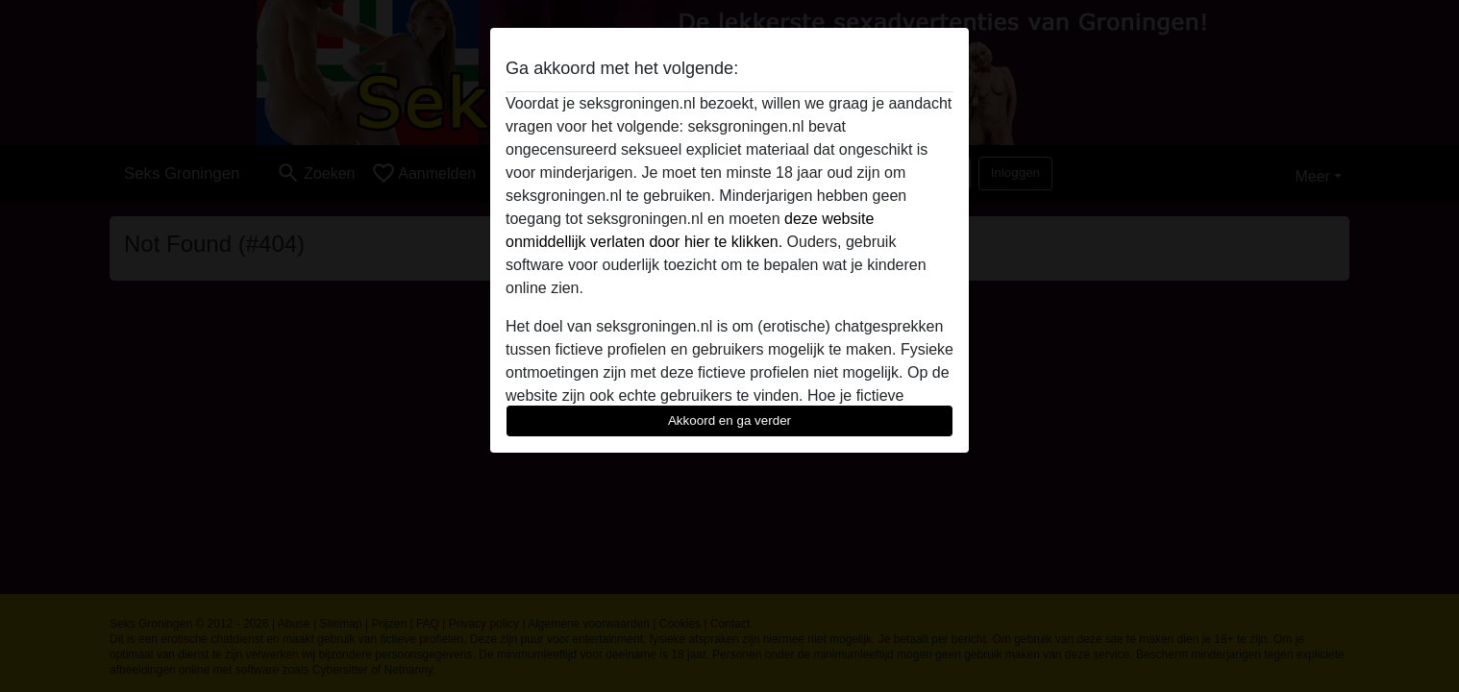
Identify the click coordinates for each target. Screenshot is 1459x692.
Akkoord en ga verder (729, 420)
